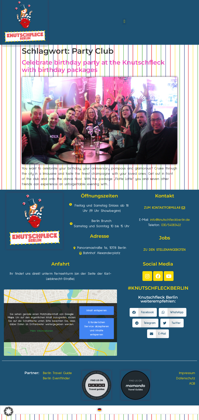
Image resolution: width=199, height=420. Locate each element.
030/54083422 (171, 225)
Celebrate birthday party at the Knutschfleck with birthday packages (93, 66)
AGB (192, 383)
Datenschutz (185, 378)
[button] (124, 21)
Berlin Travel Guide (57, 373)
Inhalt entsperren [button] (96, 310)
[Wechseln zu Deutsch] (99, 410)
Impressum (187, 373)
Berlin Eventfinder (56, 378)
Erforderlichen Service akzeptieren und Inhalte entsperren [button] (96, 328)
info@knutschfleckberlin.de (170, 220)
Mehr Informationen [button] (41, 330)
